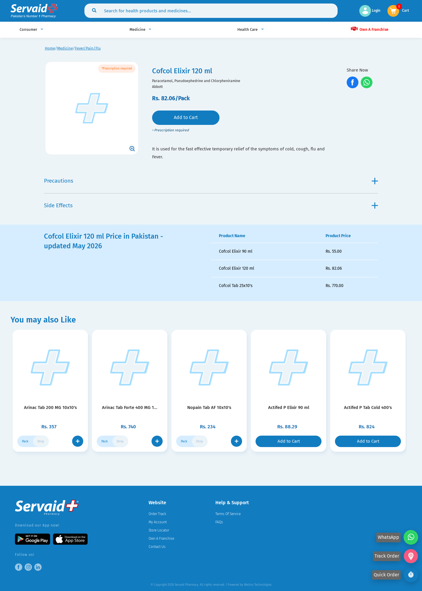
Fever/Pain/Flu (88, 48)
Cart (405, 10)
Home (50, 48)
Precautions (211, 180)
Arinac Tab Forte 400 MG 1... (130, 407)
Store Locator (159, 530)
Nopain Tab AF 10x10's (209, 407)
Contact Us (157, 547)
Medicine (65, 48)
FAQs (219, 522)
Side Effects (211, 205)
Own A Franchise (369, 28)
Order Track (157, 514)
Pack (25, 441)
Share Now (357, 70)
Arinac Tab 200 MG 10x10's (50, 407)
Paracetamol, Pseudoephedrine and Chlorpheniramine (196, 81)
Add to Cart (186, 117)
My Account (158, 522)
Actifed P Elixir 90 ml (288, 407)
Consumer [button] (29, 29)
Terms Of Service (228, 514)
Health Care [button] (247, 29)
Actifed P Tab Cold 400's (368, 407)
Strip (40, 441)
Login (369, 11)
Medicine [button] (138, 29)
